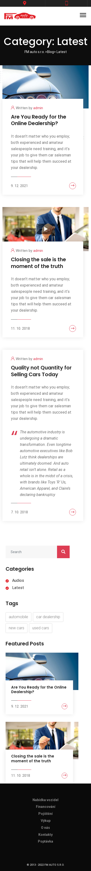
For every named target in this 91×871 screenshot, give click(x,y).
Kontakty (45, 835)
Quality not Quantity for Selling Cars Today (41, 371)
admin (38, 108)
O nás (45, 828)
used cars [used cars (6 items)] (40, 628)
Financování (45, 807)
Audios (18, 580)
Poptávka (45, 841)
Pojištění (45, 814)
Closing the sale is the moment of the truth (38, 262)
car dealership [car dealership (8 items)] (48, 617)
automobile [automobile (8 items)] (18, 617)
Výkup (45, 821)
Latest (18, 587)
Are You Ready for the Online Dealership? (38, 120)
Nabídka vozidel (45, 800)
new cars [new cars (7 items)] (16, 628)
